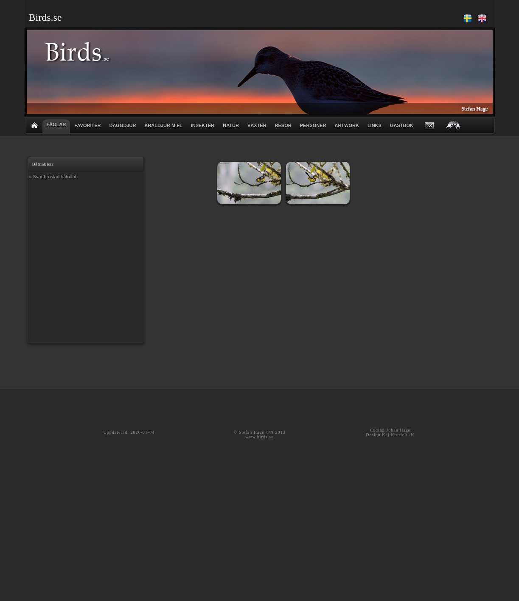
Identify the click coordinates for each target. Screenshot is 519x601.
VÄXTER (257, 125)
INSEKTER (203, 125)
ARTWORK (346, 125)
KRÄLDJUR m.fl (163, 125)
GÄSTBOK (401, 125)
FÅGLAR (56, 124)
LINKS (375, 125)
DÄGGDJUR (122, 125)
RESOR (283, 125)
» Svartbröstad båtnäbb (53, 176)
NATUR (231, 125)
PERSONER (313, 125)
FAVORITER (87, 125)
